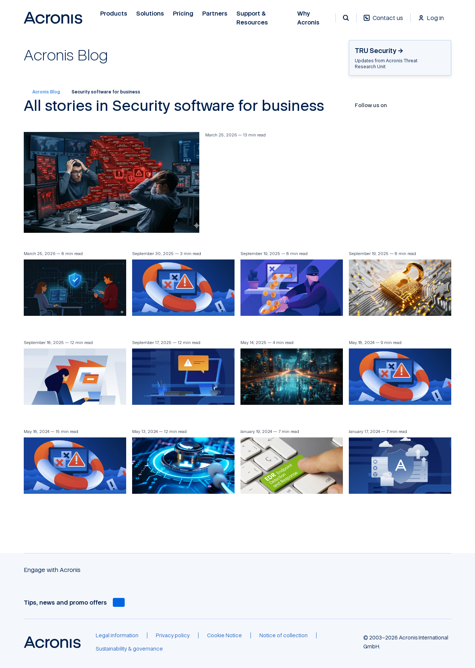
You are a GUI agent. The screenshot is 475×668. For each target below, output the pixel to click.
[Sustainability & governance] (129, 648)
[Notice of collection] (283, 635)
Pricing (183, 13)
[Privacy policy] (173, 635)
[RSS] (442, 105)
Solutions (150, 13)
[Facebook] (399, 105)
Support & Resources (252, 18)
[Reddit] (434, 105)
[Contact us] (383, 21)
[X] (407, 105)
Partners (214, 13)
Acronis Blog (42, 92)
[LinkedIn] (425, 105)
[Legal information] (117, 635)
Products (113, 13)
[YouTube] (416, 105)
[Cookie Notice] (224, 635)
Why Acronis (308, 18)
